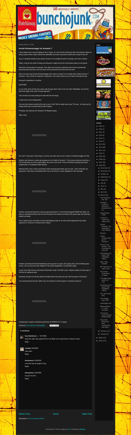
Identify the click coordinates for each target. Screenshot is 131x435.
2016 (101, 135)
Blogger (82, 429)
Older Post (87, 414)
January (103, 334)
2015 (101, 138)
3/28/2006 (34, 348)
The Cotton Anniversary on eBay (105, 273)
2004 (101, 341)
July (102, 183)
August (103, 180)
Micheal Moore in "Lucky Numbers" (105, 308)
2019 (101, 126)
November (104, 171)
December (104, 168)
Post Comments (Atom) (36, 418)
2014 (101, 141)
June (102, 186)
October (103, 174)
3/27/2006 (43, 336)
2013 (101, 144)
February (104, 331)
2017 (101, 132)
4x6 (69, 429)
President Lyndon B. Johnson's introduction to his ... (105, 206)
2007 (101, 162)
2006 (101, 165)
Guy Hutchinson (31, 325)
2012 (101, 147)
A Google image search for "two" (105, 280)
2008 (101, 159)
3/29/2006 (37, 373)
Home (56, 414)
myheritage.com (105, 303)
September (105, 177)
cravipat (28, 348)
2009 (101, 156)
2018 (101, 129)
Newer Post (24, 414)
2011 (101, 150)
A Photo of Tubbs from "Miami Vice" (105, 219)
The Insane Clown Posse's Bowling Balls (106, 315)
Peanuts (103, 233)
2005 (101, 338)
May (102, 189)
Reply (27, 342)
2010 (101, 153)
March (103, 195)
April (102, 192)
